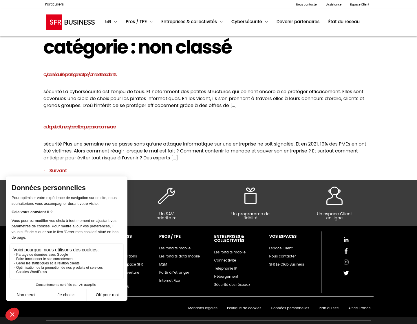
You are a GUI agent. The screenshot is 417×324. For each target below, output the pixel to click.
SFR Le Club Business (287, 264)
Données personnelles (290, 307)
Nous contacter (282, 256)
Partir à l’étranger (174, 272)
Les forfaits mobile (175, 248)
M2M (163, 264)
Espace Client (280, 248)
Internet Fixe (169, 280)
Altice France (359, 307)
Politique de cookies (244, 307)
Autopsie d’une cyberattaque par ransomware (79, 127)
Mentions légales (202, 307)
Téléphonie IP (225, 268)
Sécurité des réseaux (232, 284)
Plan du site (329, 307)
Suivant (55, 170)
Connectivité (225, 260)
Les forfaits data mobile (179, 256)
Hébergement (226, 276)
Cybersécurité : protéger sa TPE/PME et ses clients (79, 74)
